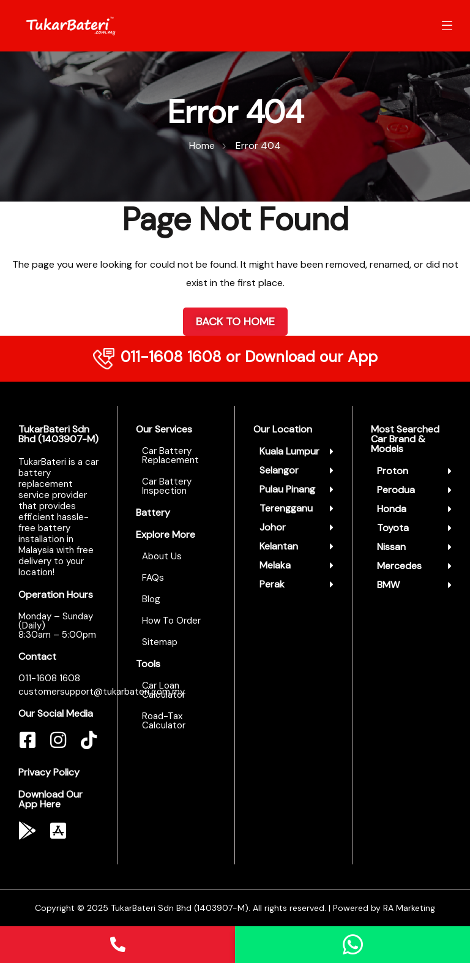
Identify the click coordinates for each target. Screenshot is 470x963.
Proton (392, 470)
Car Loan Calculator (163, 690)
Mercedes (399, 565)
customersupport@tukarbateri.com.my (101, 691)
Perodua (396, 489)
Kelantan (278, 546)
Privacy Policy (49, 772)
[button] (296, 451)
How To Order (171, 620)
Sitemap (159, 642)
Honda (391, 508)
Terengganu (286, 508)
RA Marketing (409, 907)
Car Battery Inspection (167, 486)
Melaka (275, 565)
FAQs (153, 578)
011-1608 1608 (170, 357)
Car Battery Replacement (170, 455)
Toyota (393, 527)
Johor (272, 527)
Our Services (164, 429)
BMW (388, 584)
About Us (162, 556)
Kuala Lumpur (289, 451)
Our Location (282, 429)
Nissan (391, 546)
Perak (272, 584)
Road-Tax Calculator (163, 720)
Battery (153, 512)
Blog (151, 599)
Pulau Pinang (287, 489)
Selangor (279, 470)
